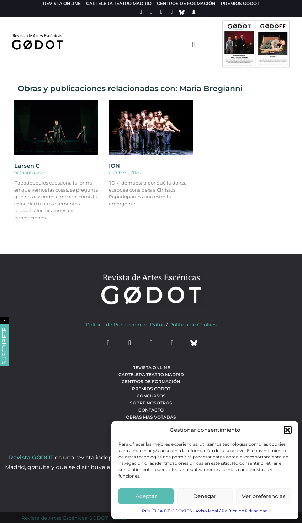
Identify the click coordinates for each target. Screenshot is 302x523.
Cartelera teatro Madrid (119, 3)
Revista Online (62, 3)
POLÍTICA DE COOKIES (167, 510)
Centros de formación (186, 3)
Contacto (151, 410)
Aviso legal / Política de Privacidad (231, 510)
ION (114, 166)
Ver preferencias (264, 496)
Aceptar (146, 496)
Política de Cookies (193, 324)
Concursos (151, 395)
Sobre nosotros (151, 403)
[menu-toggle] (193, 44)
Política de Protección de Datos (125, 324)
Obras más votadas (151, 417)
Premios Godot (240, 3)
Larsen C (26, 166)
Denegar (204, 496)
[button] (287, 430)
